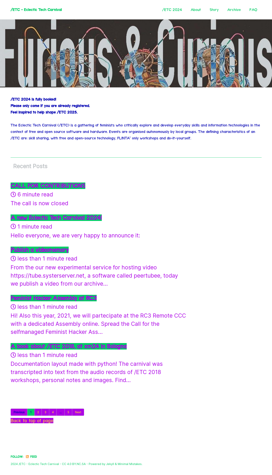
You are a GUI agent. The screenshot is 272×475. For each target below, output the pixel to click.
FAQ (253, 9)
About (196, 9)
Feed (31, 456)
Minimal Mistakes (130, 464)
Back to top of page (32, 420)
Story (214, 9)
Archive (234, 9)
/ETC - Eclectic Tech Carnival (36, 9)
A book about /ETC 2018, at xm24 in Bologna (69, 346)
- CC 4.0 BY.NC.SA (72, 464)
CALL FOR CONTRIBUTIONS (48, 186)
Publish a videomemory (40, 250)
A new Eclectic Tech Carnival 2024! (56, 217)
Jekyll (110, 464)
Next (78, 412)
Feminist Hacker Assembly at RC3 (54, 298)
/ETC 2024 (172, 9)
